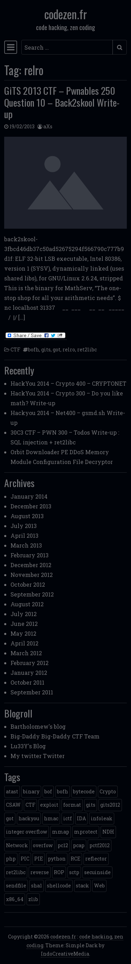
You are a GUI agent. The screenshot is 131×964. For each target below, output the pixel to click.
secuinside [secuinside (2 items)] (97, 872)
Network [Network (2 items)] (17, 845)
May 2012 (23, 633)
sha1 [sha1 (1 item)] (36, 885)
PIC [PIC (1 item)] (25, 858)
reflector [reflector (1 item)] (96, 858)
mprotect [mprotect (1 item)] (85, 831)
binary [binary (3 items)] (31, 791)
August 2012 (27, 604)
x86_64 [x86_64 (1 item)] (14, 899)
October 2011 (27, 682)
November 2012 (31, 574)
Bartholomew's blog (38, 726)
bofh (33, 349)
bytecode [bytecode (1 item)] (84, 791)
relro (69, 349)
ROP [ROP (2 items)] (59, 872)
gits (46, 349)
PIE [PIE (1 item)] (38, 858)
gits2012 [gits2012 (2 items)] (110, 804)
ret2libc (87, 349)
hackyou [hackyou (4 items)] (29, 818)
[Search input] (67, 47)
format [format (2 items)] (72, 804)
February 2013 (29, 555)
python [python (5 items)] (57, 858)
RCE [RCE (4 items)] (75, 858)
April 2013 (24, 535)
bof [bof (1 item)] (48, 791)
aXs (47, 126)
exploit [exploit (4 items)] (49, 804)
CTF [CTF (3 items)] (30, 804)
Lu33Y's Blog (28, 746)
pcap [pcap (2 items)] (79, 845)
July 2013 (23, 525)
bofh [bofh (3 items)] (62, 791)
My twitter (26, 755)
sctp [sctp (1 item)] (74, 872)
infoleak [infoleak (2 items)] (101, 818)
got (56, 349)
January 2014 (29, 496)
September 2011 (31, 692)
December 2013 (30, 506)
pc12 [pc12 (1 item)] (63, 845)
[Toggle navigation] (10, 47)
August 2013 (27, 516)
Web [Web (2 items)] (99, 885)
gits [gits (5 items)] (90, 804)
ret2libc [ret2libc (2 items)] (16, 872)
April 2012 (24, 643)
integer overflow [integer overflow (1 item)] (26, 831)
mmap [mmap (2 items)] (60, 831)
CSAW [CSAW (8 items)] (13, 804)
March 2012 (26, 653)
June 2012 (24, 623)
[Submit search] (119, 47)
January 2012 (28, 672)
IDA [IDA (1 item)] (81, 818)
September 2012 (32, 594)
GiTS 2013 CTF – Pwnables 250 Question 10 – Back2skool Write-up (61, 102)
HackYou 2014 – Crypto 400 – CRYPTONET (68, 383)
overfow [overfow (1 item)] (43, 845)
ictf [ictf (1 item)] (67, 818)
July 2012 (23, 613)
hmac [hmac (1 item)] (51, 818)
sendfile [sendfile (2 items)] (16, 885)
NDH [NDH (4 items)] (108, 831)
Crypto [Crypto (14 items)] (108, 791)
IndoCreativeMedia (65, 953)
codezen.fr (65, 14)
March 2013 (26, 545)
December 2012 (30, 565)
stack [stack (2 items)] (82, 885)
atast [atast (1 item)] (12, 791)
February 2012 (29, 662)
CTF (15, 349)
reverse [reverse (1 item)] (39, 872)
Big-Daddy (25, 736)
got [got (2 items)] (10, 818)
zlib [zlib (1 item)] (33, 899)
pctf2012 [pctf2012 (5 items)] (99, 845)
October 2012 (27, 584)
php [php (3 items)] (11, 858)
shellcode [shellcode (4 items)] (59, 885)
